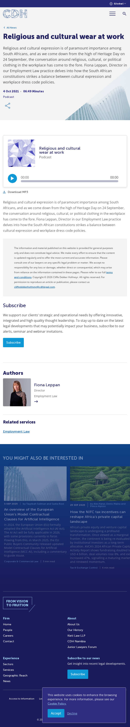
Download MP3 (15, 192)
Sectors (8, 664)
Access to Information (21, 698)
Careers (8, 635)
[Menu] (114, 14)
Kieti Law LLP (76, 635)
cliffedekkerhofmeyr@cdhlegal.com (34, 287)
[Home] (15, 14)
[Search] (124, 13)
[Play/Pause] (12, 178)
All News (12, 29)
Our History (75, 630)
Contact (8, 641)
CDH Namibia (76, 641)
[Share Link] (8, 108)
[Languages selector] (118, 3)
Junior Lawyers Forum (82, 647)
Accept (56, 713)
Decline (72, 713)
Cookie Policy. (57, 703)
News (6, 681)
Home (7, 624)
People (7, 630)
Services (8, 670)
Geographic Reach (15, 675)
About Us (73, 624)
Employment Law (16, 431)
